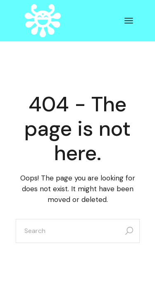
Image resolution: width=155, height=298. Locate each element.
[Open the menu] (128, 21)
